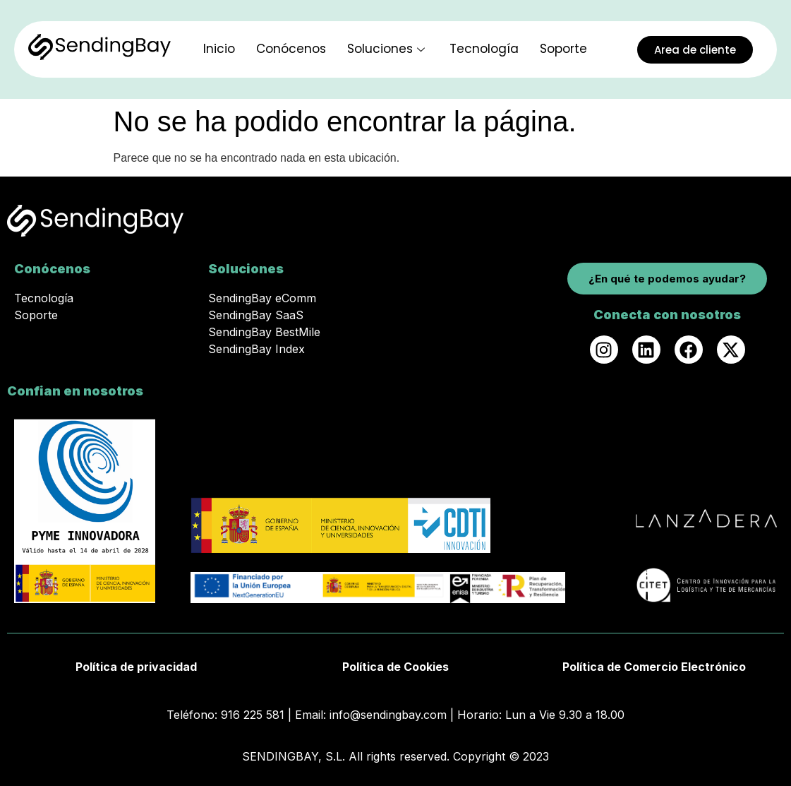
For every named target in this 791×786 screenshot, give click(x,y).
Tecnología (484, 48)
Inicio (219, 48)
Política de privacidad (136, 667)
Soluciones (387, 48)
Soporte (563, 48)
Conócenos (291, 48)
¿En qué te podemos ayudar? (667, 278)
